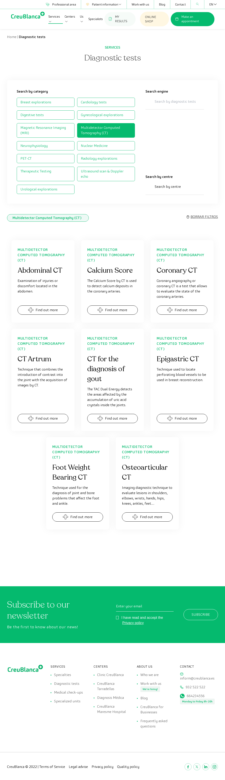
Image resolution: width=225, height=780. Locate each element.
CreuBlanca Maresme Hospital (111, 709)
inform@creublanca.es (197, 678)
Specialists (95, 19)
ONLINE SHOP (150, 19)
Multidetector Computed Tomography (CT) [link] (47, 218)
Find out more (43, 309)
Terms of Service (52, 766)
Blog (162, 4)
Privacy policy (133, 623)
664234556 (196, 696)
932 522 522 (195, 687)
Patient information (104, 4)
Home (11, 37)
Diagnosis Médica (110, 697)
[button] (174, 189)
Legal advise (78, 766)
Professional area (61, 4)
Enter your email (129, 606)
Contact (180, 4)
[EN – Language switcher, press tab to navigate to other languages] (211, 4)
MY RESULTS (118, 19)
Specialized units (67, 701)
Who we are (149, 674)
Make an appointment (187, 19)
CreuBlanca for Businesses (151, 709)
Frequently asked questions (153, 724)
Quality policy (128, 766)
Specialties (62, 674)
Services (54, 19)
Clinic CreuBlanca (110, 674)
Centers (70, 19)
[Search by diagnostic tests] (174, 101)
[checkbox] (45, 102)
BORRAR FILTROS (204, 216)
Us (81, 19)
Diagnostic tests (66, 683)
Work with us (140, 4)
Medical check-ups (68, 692)
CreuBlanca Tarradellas (105, 686)
